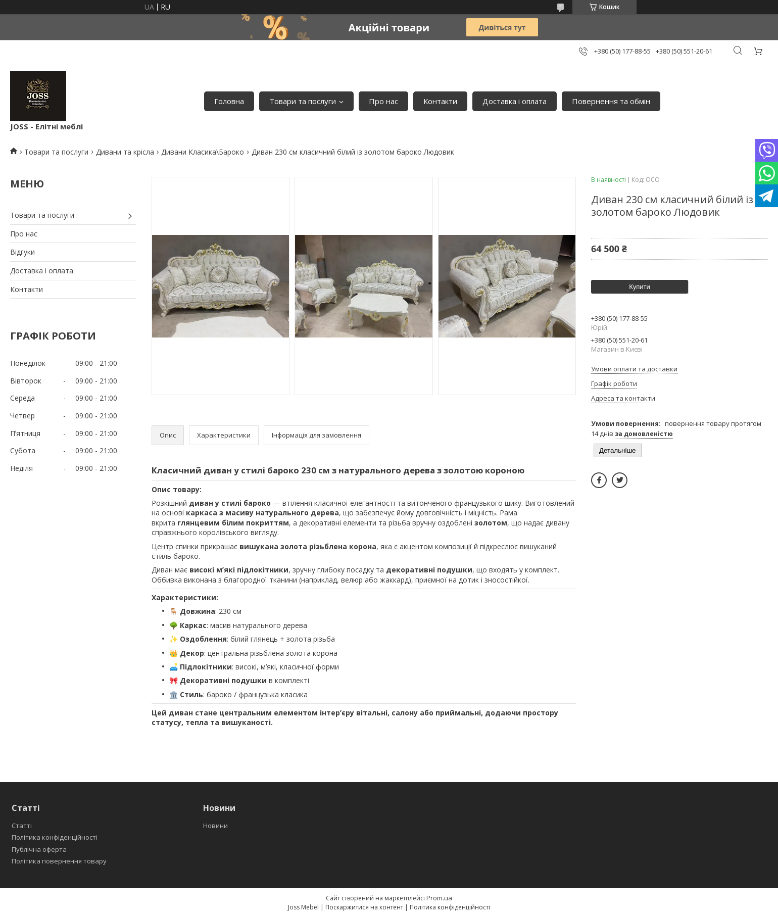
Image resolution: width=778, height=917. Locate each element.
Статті (22, 825)
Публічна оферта (39, 849)
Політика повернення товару (59, 860)
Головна (229, 101)
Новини (215, 825)
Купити (639, 287)
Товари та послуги (302, 101)
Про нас (383, 101)
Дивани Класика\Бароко (202, 152)
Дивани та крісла (125, 152)
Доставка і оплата (514, 101)
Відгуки (22, 252)
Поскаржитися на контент (364, 907)
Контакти (440, 101)
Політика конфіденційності (55, 837)
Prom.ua (439, 897)
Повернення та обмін (611, 101)
